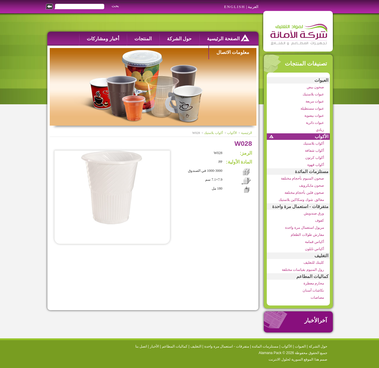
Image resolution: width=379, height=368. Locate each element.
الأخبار (154, 346)
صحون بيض (315, 87)
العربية (253, 6)
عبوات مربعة (315, 101)
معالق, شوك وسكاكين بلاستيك (301, 200)
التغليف (321, 255)
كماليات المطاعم (312, 276)
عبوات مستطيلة (312, 108)
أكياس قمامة (314, 242)
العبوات (321, 80)
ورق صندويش (314, 213)
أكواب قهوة (315, 165)
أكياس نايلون (314, 249)
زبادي (320, 130)
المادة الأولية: (239, 161)
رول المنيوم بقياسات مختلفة (303, 270)
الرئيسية (246, 133)
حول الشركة (179, 38)
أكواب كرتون (314, 158)
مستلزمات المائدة (311, 171)
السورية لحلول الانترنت (286, 359)
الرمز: (246, 153)
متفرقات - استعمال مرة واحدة (300, 206)
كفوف (319, 220)
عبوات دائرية (315, 123)
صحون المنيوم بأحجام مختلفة (302, 178)
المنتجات (143, 38)
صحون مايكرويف (311, 185)
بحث (115, 6)
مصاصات (317, 297)
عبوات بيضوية (314, 115)
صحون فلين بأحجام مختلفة (304, 193)
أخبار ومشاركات (103, 38)
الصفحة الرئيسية (228, 37)
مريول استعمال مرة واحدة (304, 227)
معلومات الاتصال (232, 52)
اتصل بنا (141, 346)
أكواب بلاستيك (313, 143)
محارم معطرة (313, 283)
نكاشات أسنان (313, 290)
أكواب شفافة (314, 150)
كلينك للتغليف (313, 262)
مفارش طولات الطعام (307, 235)
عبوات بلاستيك (313, 94)
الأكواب (321, 136)
